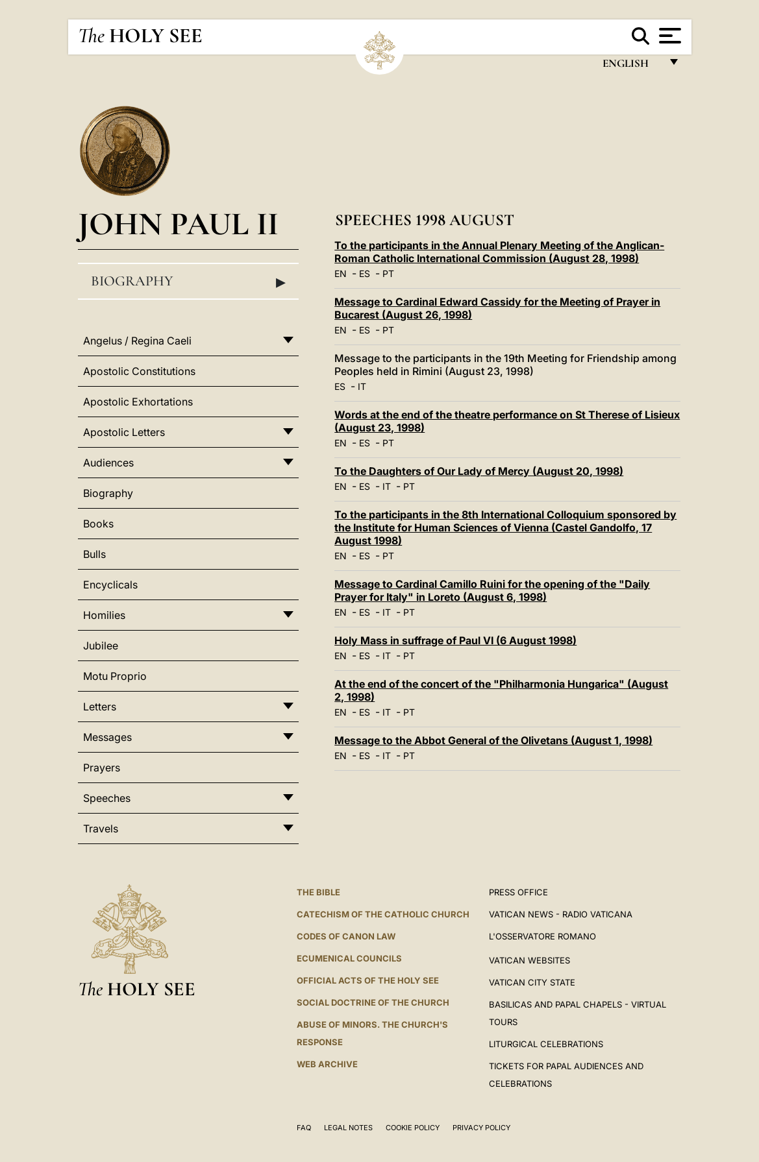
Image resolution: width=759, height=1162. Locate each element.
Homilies (104, 615)
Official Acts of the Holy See (368, 980)
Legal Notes (348, 1127)
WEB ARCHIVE (327, 1064)
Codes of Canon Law (346, 936)
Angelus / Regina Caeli (137, 340)
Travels (100, 828)
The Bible (318, 892)
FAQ (304, 1127)
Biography (188, 281)
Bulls (94, 554)
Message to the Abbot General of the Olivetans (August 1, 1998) (493, 740)
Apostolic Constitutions (139, 371)
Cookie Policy (413, 1127)
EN (340, 273)
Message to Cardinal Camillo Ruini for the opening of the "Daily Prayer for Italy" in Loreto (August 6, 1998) (492, 590)
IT (362, 386)
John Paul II (178, 223)
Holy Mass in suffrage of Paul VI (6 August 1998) (455, 640)
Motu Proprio (115, 676)
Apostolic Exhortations (138, 401)
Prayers (101, 767)
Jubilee (100, 645)
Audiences (108, 462)
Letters (99, 706)
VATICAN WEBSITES (529, 960)
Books (98, 523)
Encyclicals (110, 584)
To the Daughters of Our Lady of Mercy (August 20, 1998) (478, 471)
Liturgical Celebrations (546, 1044)
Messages (107, 737)
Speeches (107, 798)
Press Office (518, 892)
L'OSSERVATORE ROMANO (542, 936)
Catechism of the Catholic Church (383, 914)
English (631, 66)
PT (388, 273)
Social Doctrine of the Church (373, 1002)
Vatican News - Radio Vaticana (560, 914)
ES (364, 273)
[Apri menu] (668, 36)
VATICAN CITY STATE (532, 982)
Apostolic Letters (124, 432)
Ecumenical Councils (349, 958)
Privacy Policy (481, 1127)
